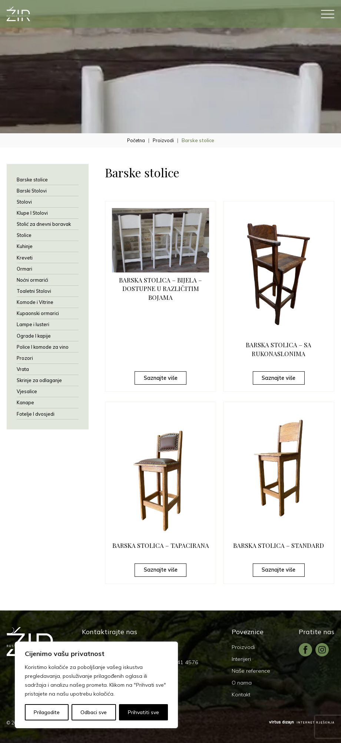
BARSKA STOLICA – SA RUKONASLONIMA (278, 349)
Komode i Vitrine (35, 302)
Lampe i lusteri (33, 324)
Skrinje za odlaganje (39, 380)
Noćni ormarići (32, 280)
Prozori (25, 358)
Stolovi (24, 202)
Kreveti (25, 258)
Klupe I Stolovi (32, 213)
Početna (136, 140)
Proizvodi (163, 140)
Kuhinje (25, 246)
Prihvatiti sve (143, 712)
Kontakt (241, 694)
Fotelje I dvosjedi (35, 414)
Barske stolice (32, 180)
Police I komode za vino (43, 347)
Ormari (24, 269)
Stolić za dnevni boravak (44, 224)
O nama (242, 682)
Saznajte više (161, 378)
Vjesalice (27, 391)
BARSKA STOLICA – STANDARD (278, 545)
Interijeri (241, 659)
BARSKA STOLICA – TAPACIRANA (160, 545)
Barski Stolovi (32, 191)
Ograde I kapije (34, 336)
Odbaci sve (93, 712)
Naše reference (251, 670)
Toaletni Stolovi (34, 291)
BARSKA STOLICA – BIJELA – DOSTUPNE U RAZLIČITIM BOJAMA (160, 288)
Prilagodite (47, 712)
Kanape (25, 402)
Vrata (23, 369)
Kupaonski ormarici (38, 313)
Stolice (24, 235)
